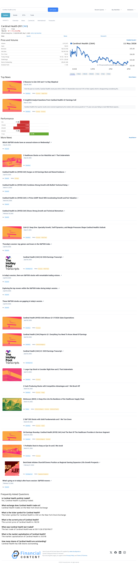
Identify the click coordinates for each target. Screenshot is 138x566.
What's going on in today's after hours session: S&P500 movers (27, 481)
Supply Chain (44, 93)
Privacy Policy (70, 555)
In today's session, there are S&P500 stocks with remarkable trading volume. (32, 275)
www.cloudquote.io (75, 551)
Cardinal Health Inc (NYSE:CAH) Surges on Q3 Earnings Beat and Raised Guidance (34, 172)
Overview (15, 20)
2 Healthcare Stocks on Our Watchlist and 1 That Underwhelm (46, 155)
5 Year (108, 74)
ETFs (23, 15)
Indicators (130, 10)
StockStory (28, 93)
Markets (5, 15)
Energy (43, 392)
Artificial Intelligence (40, 344)
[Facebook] (115, 554)
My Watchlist (116, 10)
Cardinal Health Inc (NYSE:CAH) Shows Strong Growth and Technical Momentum (33, 211)
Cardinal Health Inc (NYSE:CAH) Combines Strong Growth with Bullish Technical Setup (35, 185)
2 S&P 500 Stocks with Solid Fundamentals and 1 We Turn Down (47, 419)
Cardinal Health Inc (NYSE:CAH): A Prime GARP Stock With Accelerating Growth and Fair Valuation (40, 198)
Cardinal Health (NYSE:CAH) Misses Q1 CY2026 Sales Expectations (48, 318)
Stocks (15, 15)
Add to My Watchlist (36, 33)
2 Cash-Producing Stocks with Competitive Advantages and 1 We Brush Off (51, 386)
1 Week (78, 74)
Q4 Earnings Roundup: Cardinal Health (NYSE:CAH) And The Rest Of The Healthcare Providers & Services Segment (66, 432)
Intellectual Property (54, 409)
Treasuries (51, 20)
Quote (29, 36)
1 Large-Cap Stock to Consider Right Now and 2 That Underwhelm (48, 369)
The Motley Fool (29, 268)
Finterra (27, 409)
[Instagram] (125, 554)
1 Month (85, 74)
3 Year (103, 74)
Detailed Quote (131, 40)
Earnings (38, 111)
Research (103, 36)
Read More (132, 137)
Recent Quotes (99, 10)
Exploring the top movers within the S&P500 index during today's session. (31, 288)
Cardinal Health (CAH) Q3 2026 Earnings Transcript (43, 257)
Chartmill (7, 148)
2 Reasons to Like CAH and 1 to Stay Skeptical (40, 82)
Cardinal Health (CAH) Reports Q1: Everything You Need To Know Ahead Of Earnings (55, 334)
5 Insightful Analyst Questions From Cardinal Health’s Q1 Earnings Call (49, 100)
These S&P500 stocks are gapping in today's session (23, 301)
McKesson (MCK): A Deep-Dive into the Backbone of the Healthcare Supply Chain (53, 399)
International (41, 20)
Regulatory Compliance (43, 474)
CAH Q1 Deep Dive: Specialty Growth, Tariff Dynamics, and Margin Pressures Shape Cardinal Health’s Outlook (64, 227)
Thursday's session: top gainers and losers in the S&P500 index (27, 244)
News (23, 20)
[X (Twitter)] (111, 554)
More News (132, 77)
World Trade (44, 237)
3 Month (91, 74)
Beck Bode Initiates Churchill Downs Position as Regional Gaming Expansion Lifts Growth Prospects (61, 462)
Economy (38, 93)
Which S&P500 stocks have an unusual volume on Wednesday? (27, 142)
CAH (25, 26)
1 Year (97, 74)
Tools (32, 15)
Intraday (72, 74)
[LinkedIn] (120, 554)
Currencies (31, 20)
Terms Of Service (82, 555)
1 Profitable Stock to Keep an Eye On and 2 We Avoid (43, 446)
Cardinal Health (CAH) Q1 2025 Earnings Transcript (43, 351)
